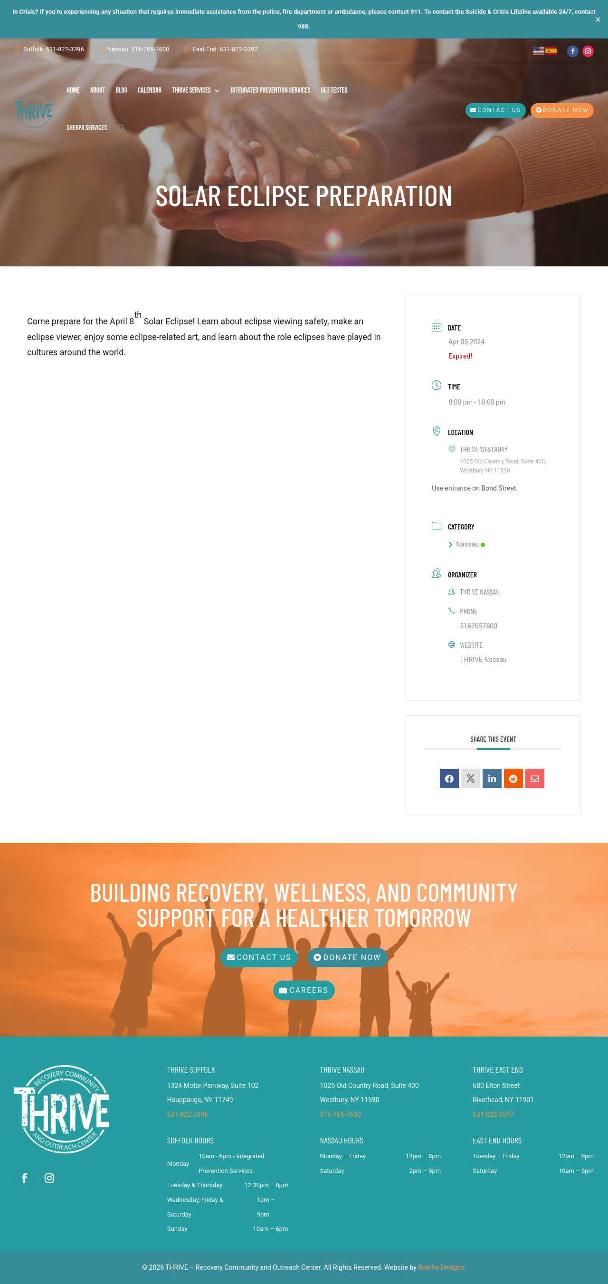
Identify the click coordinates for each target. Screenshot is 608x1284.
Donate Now (566, 110)
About (97, 90)
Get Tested (334, 90)
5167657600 (478, 626)
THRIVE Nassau (483, 659)
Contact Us (499, 110)
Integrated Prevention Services (271, 90)
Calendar (150, 90)
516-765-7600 (340, 1114)
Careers (308, 990)
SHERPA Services (86, 127)
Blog (121, 90)
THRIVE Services (191, 90)
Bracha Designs (441, 1267)
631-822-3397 (493, 1114)
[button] (122, 128)
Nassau (466, 544)
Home (73, 90)
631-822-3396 (187, 1114)
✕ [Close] (598, 19)
